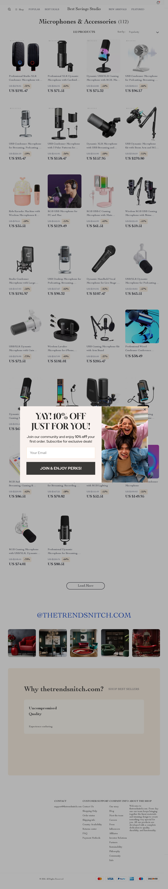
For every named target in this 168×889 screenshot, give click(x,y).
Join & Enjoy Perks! (61, 468)
